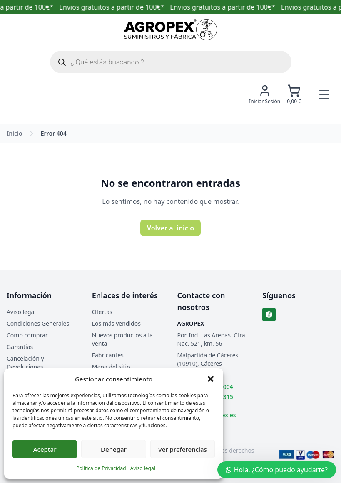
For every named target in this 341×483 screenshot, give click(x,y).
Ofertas (102, 312)
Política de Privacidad (101, 468)
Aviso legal (142, 468)
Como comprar (27, 335)
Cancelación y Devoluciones (25, 362)
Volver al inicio (170, 228)
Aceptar (45, 449)
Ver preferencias (182, 449)
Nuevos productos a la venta (122, 339)
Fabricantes (108, 355)
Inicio (14, 133)
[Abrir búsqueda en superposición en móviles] (171, 62)
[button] (211, 379)
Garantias (20, 347)
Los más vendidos (116, 323)
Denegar (114, 449)
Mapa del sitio (111, 367)
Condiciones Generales (38, 323)
